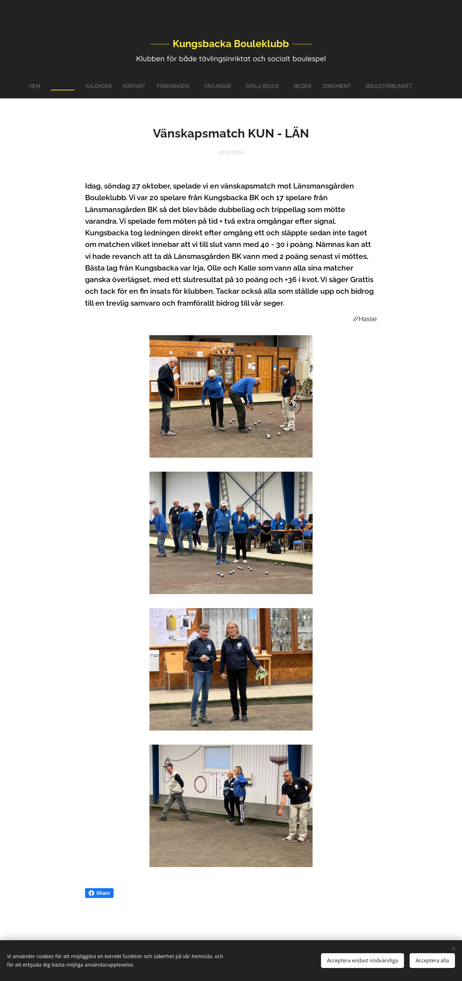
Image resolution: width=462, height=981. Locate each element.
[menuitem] (170, 86)
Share (99, 893)
